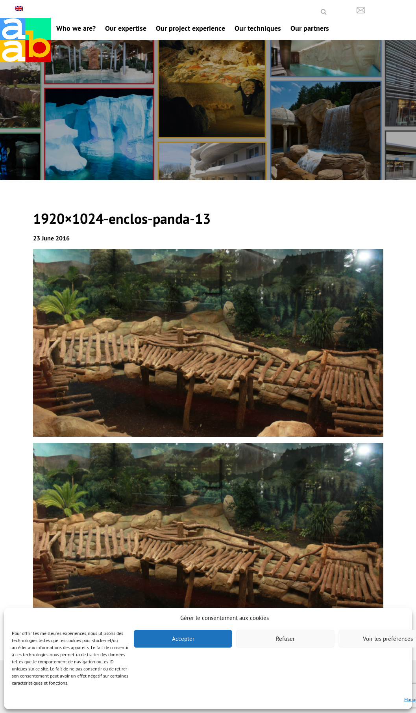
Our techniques (258, 28)
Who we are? (76, 28)
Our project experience (190, 28)
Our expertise (125, 28)
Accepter (183, 638)
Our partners (309, 28)
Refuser (285, 638)
